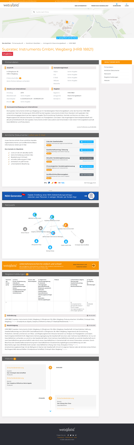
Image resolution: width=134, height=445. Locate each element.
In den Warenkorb (86, 142)
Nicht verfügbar (87, 158)
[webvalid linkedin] (74, 435)
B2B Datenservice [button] (80, 5)
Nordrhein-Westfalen (33, 43)
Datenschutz (69, 437)
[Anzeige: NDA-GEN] (50, 195)
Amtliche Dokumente (111, 70)
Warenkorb (117, 5)
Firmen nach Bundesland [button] (99, 5)
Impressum (60, 437)
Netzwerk (107, 74)
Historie (106, 80)
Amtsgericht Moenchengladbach (54, 43)
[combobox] (67, 12)
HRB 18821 (72, 43)
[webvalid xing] (76, 435)
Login (127, 5)
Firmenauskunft (17, 43)
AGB (75, 437)
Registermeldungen (111, 77)
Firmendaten (108, 67)
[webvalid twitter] (71, 435)
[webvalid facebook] (68, 435)
